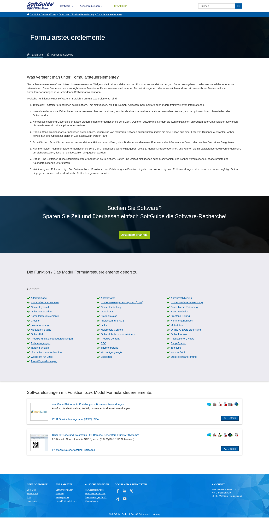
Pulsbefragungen (40, 343)
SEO (103, 343)
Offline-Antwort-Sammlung (186, 330)
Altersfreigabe (39, 298)
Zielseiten (106, 357)
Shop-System (178, 343)
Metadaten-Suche (41, 330)
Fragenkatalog (109, 316)
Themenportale (109, 348)
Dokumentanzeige (41, 312)
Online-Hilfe (37, 334)
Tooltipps (176, 348)
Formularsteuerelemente (109, 14)
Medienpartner (62, 498)
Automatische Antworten (45, 302)
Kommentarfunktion (182, 321)
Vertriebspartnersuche (95, 494)
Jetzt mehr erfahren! (134, 235)
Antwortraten (108, 298)
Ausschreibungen (90, 5)
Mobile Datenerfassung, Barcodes (75, 450)
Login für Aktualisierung (66, 502)
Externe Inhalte (179, 312)
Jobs (29, 498)
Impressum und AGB (112, 321)
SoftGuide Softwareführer (43, 14)
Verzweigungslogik (111, 352)
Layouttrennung (40, 325)
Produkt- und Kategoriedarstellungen (52, 339)
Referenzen (32, 494)
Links (104, 325)
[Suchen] (238, 6)
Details (231, 418)
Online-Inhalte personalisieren (118, 334)
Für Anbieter (120, 5)
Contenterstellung (111, 307)
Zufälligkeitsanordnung (184, 357)
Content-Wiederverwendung (187, 302)
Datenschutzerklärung (149, 514)
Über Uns (31, 490)
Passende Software (62, 54)
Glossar (35, 321)
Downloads (107, 312)
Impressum (32, 502)
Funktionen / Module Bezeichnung (76, 14)
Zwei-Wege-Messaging (44, 361)
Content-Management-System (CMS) (122, 302)
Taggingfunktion (40, 348)
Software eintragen (64, 490)
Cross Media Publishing (184, 307)
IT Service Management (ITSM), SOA (77, 419)
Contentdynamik (40, 307)
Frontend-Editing (180, 316)
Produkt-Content (110, 339)
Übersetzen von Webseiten (46, 352)
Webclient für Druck (42, 357)
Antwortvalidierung (181, 298)
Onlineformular (179, 334)
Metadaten (177, 325)
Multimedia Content (112, 330)
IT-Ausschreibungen (94, 490)
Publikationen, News (182, 339)
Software (65, 5)
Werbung (60, 494)
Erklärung (37, 54)
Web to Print (178, 352)
